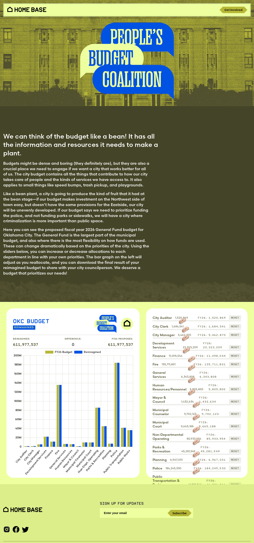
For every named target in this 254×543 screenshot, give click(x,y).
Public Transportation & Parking (166, 481)
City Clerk (160, 326)
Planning (160, 460)
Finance (159, 356)
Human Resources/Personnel (169, 387)
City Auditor (162, 318)
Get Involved (233, 10)
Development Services (163, 345)
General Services (159, 375)
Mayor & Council (159, 399)
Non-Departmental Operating (168, 437)
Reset (235, 317)
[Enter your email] (146, 513)
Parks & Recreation (161, 449)
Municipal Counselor (161, 412)
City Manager (164, 335)
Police (157, 468)
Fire (155, 364)
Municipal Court (160, 424)
